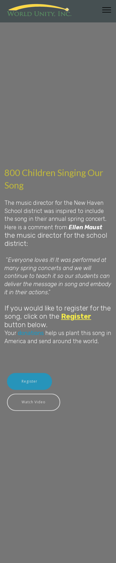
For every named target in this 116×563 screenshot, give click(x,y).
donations (31, 339)
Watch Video (34, 405)
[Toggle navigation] (106, 9)
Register (29, 385)
